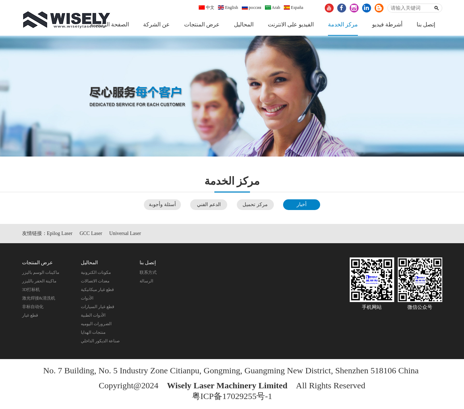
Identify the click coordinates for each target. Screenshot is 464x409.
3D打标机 (31, 289)
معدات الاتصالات (95, 280)
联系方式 (148, 272)
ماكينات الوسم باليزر (40, 272)
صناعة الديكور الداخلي (100, 340)
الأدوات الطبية (93, 315)
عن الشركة (156, 24)
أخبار (302, 204)
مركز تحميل (255, 204)
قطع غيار (30, 315)
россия (251, 7)
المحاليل (244, 24)
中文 (206, 7)
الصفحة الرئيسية (109, 24)
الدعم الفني (209, 204)
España (293, 7)
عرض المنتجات (202, 24)
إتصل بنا (426, 24)
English (228, 7)
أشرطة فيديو (387, 24)
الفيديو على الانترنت (291, 24)
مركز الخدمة (343, 24)
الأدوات (87, 298)
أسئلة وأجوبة (162, 204)
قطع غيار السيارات (97, 306)
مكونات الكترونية (96, 272)
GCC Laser (90, 233)
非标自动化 (32, 306)
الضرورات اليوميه (96, 323)
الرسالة (146, 280)
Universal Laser (125, 233)
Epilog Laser (60, 233)
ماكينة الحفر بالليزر (39, 280)
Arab (272, 7)
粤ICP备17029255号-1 (232, 396)
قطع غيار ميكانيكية (97, 289)
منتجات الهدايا (93, 332)
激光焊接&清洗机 (38, 298)
